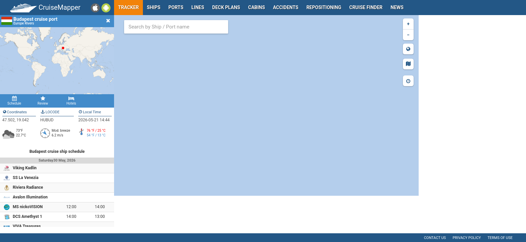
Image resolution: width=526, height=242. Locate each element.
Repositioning (323, 7)
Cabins (256, 7)
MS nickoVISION (28, 206)
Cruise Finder (365, 7)
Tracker (128, 7)
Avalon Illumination (30, 197)
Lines (198, 7)
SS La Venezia (26, 177)
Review (43, 100)
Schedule (14, 100)
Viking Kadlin (25, 168)
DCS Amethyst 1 (27, 216)
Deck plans (226, 7)
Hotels (71, 100)
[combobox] (176, 27)
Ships (153, 7)
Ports (175, 7)
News (397, 7)
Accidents (286, 7)
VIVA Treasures (27, 226)
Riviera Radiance (28, 187)
